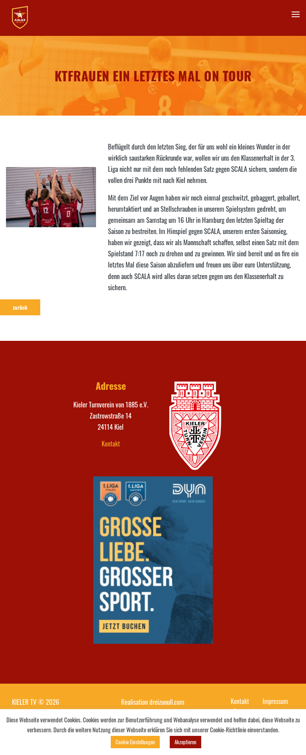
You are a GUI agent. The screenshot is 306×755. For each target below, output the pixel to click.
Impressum (275, 701)
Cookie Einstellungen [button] (135, 742)
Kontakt (111, 443)
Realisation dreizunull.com (152, 702)
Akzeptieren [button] (185, 742)
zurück (20, 307)
